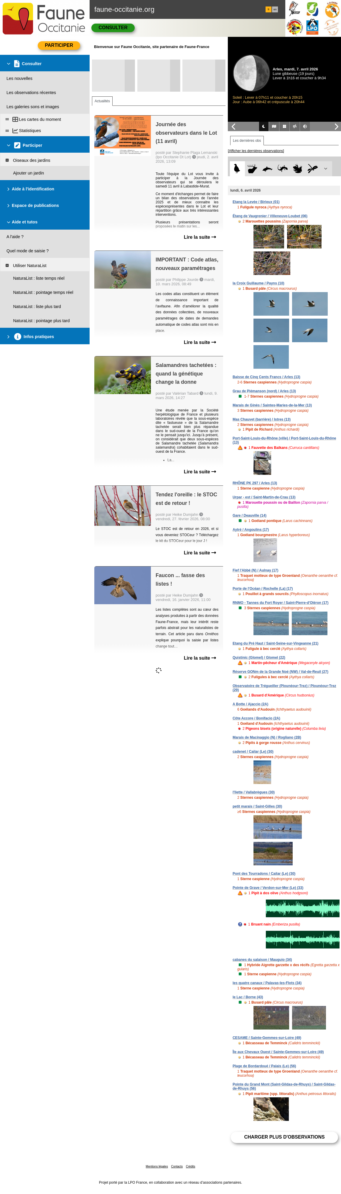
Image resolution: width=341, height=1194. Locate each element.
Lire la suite (200, 237)
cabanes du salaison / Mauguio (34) (262, 960)
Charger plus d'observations (284, 1136)
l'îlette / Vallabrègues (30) (254, 792)
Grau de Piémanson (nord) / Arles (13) (264, 391)
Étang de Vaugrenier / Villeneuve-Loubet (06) (270, 216)
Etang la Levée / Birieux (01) (256, 202)
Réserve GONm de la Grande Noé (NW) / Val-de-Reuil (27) (280, 672)
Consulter (112, 27)
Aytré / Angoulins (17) (251, 530)
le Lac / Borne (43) (248, 997)
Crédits (190, 1166)
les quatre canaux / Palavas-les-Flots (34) (267, 983)
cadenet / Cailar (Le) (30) (253, 752)
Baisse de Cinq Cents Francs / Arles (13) (266, 377)
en (275, 9)
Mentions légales (157, 1166)
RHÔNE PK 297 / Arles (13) (255, 483)
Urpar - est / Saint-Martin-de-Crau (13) (264, 497)
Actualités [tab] (102, 101)
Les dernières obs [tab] (247, 141)
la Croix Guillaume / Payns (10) (258, 283)
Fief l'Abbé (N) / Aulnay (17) (255, 570)
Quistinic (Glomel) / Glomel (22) (259, 658)
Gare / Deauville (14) (249, 515)
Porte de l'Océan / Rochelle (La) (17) (263, 589)
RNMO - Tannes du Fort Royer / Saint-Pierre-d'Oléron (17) (280, 603)
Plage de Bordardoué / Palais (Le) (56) (264, 1066)
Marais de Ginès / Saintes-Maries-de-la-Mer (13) (272, 405)
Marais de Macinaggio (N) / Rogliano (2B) (267, 737)
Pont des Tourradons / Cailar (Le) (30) (264, 874)
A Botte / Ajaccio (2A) (250, 704)
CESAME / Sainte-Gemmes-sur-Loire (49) (267, 1038)
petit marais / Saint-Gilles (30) (257, 806)
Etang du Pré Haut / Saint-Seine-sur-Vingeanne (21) (275, 643)
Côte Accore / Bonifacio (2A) (256, 718)
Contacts (176, 1166)
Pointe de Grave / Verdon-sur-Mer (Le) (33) (268, 888)
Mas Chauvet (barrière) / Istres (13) (262, 419)
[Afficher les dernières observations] (256, 151)
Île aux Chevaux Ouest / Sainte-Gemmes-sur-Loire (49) (278, 1052)
